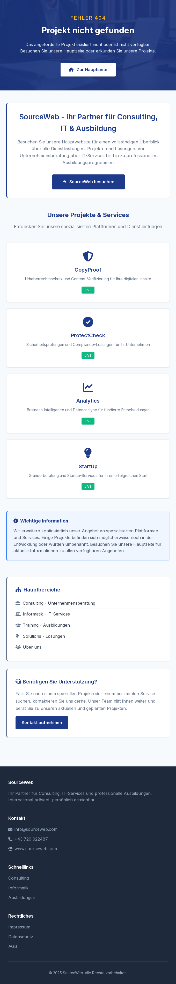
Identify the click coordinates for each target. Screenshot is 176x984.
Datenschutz (20, 936)
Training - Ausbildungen (43, 625)
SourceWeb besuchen (88, 181)
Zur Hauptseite (88, 69)
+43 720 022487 (28, 839)
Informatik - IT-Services (43, 614)
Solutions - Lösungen (40, 636)
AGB (12, 946)
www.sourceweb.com (32, 848)
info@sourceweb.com (32, 829)
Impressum (19, 926)
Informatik (18, 887)
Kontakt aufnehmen (42, 722)
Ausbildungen (21, 897)
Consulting (18, 878)
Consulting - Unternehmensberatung (55, 603)
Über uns (28, 647)
